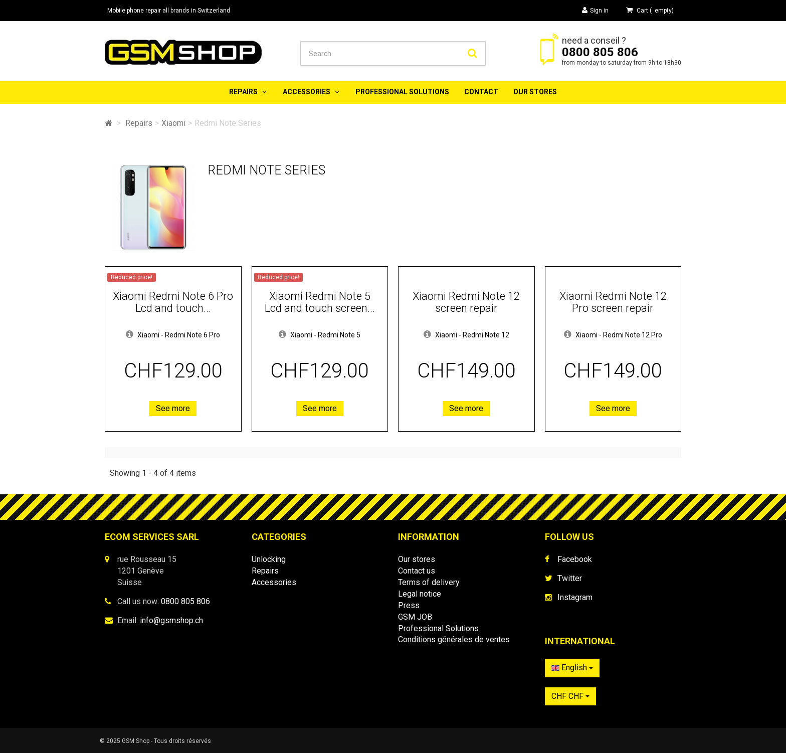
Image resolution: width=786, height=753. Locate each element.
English (572, 667)
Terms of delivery (429, 582)
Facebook (574, 559)
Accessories (306, 92)
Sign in (595, 10)
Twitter (569, 578)
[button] (129, 335)
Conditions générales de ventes (454, 639)
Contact (481, 92)
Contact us (416, 571)
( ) (650, 10)
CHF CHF (570, 696)
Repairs (243, 92)
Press (409, 605)
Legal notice (419, 594)
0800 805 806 (600, 52)
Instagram (575, 597)
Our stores (535, 92)
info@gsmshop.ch (171, 620)
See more (173, 408)
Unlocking (269, 559)
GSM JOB (415, 617)
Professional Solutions (402, 92)
